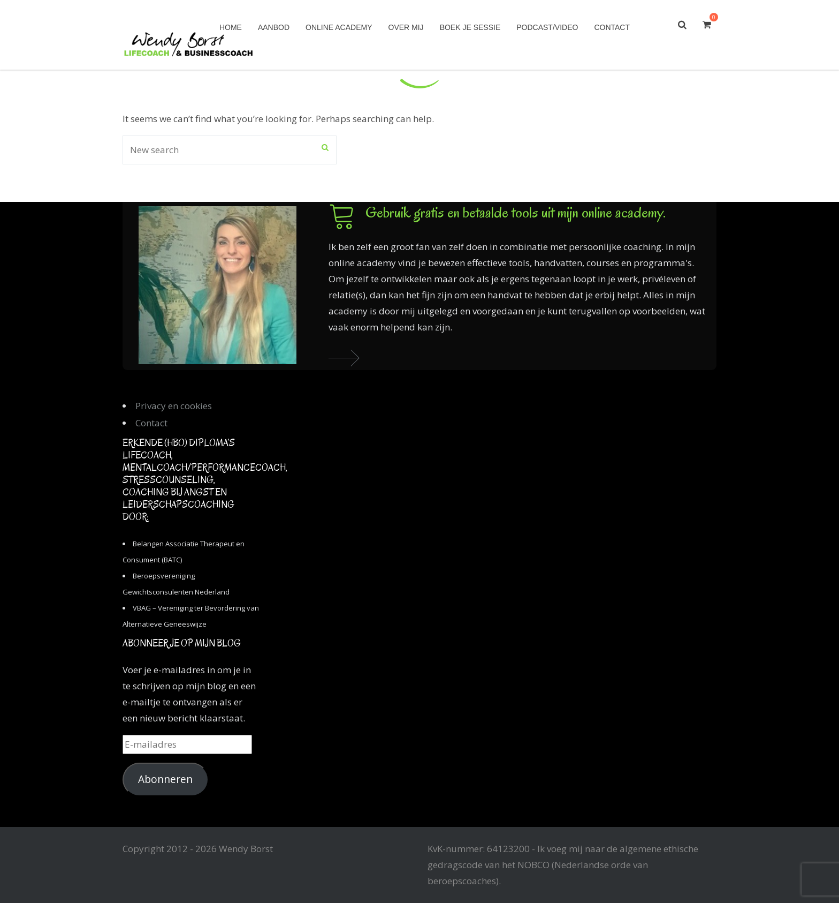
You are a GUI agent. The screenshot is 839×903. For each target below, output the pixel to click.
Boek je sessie (470, 27)
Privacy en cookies (173, 406)
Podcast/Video (547, 27)
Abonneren (165, 779)
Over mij (406, 27)
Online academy (339, 27)
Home (230, 27)
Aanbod (273, 27)
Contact (612, 27)
